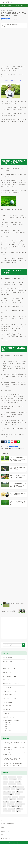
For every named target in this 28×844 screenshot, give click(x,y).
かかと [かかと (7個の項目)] (5, 777)
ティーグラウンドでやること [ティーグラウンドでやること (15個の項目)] (10, 786)
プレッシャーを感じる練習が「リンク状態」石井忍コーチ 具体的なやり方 (14, 759)
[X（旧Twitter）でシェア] (2, 441)
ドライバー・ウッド (9, 665)
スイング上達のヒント (12, 10)
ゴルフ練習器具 (7, 702)
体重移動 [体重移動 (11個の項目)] (12, 801)
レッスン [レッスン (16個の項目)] (5, 799)
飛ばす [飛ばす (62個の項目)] (18, 811)
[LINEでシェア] (18, 441)
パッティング (7, 672)
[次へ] (14, 610)
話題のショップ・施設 (9, 698)
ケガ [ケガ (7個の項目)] (20, 779)
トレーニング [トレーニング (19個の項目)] (6, 789)
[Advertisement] (14, 47)
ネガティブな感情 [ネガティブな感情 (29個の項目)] (20, 789)
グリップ (6, 679)
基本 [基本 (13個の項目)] (4, 804)
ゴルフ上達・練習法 (9, 694)
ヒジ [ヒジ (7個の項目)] (13, 791)
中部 (7, 726)
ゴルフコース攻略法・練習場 (11, 720)
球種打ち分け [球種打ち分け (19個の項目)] (20, 808)
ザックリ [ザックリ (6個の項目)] (5, 781)
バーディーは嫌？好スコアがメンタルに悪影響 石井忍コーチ (14, 753)
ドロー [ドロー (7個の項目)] (13, 789)
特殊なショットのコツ (9, 691)
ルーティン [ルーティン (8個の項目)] (15, 796)
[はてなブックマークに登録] (9, 441)
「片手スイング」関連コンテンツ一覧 (11, 80)
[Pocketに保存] (12, 441)
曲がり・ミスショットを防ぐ (11, 683)
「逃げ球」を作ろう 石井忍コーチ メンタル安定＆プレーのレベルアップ (14, 748)
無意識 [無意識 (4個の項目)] (5, 808)
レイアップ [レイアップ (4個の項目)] (22, 796)
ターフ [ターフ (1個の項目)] (5, 784)
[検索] (23, 645)
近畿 (7, 728)
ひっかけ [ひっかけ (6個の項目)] (20, 777)
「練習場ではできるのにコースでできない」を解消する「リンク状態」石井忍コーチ (14, 764)
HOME (3, 10)
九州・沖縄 (8, 730)
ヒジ (22, 448)
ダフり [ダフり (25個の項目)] (19, 784)
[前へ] (14, 604)
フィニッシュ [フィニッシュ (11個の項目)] (20, 791)
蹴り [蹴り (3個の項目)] (13, 811)
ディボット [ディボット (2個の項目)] (20, 786)
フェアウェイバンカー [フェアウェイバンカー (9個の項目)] (8, 794)
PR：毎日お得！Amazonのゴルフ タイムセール (14, 5)
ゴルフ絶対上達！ (7, 2)
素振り (13, 448)
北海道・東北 (9, 722)
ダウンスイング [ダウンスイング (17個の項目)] (12, 784)
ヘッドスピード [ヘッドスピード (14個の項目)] (7, 796)
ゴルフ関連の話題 (8, 705)
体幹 (10, 448)
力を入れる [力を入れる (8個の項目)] (19, 801)
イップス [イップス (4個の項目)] (5, 779)
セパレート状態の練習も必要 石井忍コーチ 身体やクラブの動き (14, 743)
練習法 (6, 448)
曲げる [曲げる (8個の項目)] (19, 806)
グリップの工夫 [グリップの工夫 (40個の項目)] (13, 779)
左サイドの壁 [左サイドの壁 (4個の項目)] (11, 804)
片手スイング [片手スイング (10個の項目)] (11, 808)
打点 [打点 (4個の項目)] (9, 806)
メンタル (6, 713)
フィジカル (6, 709)
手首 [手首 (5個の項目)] (4, 806)
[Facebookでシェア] (5, 441)
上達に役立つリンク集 (9, 717)
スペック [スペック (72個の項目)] (12, 781)
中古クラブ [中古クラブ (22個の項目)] (20, 799)
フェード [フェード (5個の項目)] (17, 794)
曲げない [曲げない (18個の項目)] (14, 806)
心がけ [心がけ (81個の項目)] (22, 804)
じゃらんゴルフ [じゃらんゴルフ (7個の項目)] (12, 777)
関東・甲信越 (9, 724)
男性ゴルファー (7, 661)
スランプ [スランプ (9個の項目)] (18, 781)
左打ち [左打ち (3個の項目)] (17, 804)
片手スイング (18, 448)
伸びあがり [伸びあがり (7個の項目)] (6, 801)
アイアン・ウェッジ (9, 668)
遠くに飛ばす (7, 687)
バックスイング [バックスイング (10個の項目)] (7, 791)
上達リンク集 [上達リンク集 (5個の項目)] (12, 799)
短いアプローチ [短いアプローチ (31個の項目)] (7, 811)
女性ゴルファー (7, 657)
